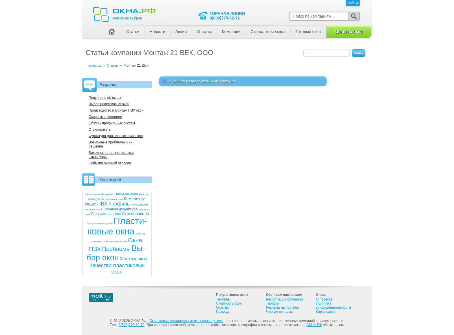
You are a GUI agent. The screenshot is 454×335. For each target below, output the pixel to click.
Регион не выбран (127, 18)
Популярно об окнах (105, 98)
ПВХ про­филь (113, 204)
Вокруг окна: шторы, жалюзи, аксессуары (112, 155)
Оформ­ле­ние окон (106, 214)
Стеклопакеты (100, 130)
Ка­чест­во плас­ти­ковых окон (117, 268)
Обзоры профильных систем (112, 123)
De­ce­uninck (95, 209)
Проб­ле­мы (116, 249)
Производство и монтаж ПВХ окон (116, 110)
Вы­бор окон (116, 253)
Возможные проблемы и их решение (110, 144)
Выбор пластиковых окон (109, 104)
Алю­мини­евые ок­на (116, 241)
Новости (157, 31)
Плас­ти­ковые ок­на (117, 226)
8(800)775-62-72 (225, 18)
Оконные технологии (105, 117)
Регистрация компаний (284, 299)
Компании (231, 31)
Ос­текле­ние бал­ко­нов (99, 194)
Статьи (132, 31)
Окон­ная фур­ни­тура (120, 209)
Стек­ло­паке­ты (135, 213)
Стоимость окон (229, 303)
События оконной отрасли (110, 163)
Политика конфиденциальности (333, 305)
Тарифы (272, 303)
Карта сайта (325, 311)
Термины (223, 299)
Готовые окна (308, 31)
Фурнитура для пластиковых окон (116, 136)
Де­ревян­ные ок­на (114, 199)
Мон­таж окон (133, 258)
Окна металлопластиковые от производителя (186, 321)
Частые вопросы (279, 311)
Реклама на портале (282, 307)
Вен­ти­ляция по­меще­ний (100, 223)
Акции (181, 31)
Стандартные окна (268, 31)
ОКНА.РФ (314, 325)
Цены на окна (349, 31)
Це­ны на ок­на (126, 194)
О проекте (324, 299)
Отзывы (204, 31)
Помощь (222, 311)
